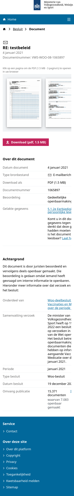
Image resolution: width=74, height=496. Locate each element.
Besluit (19, 29)
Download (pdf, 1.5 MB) (26, 142)
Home (9, 19)
